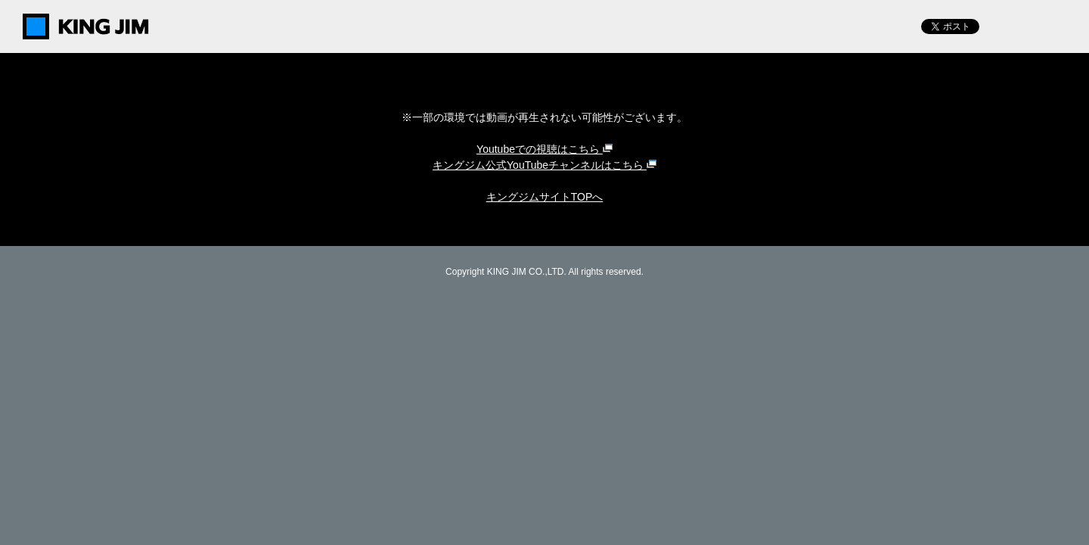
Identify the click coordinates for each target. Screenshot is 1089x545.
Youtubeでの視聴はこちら (544, 149)
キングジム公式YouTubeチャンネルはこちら (544, 165)
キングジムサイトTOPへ (544, 197)
